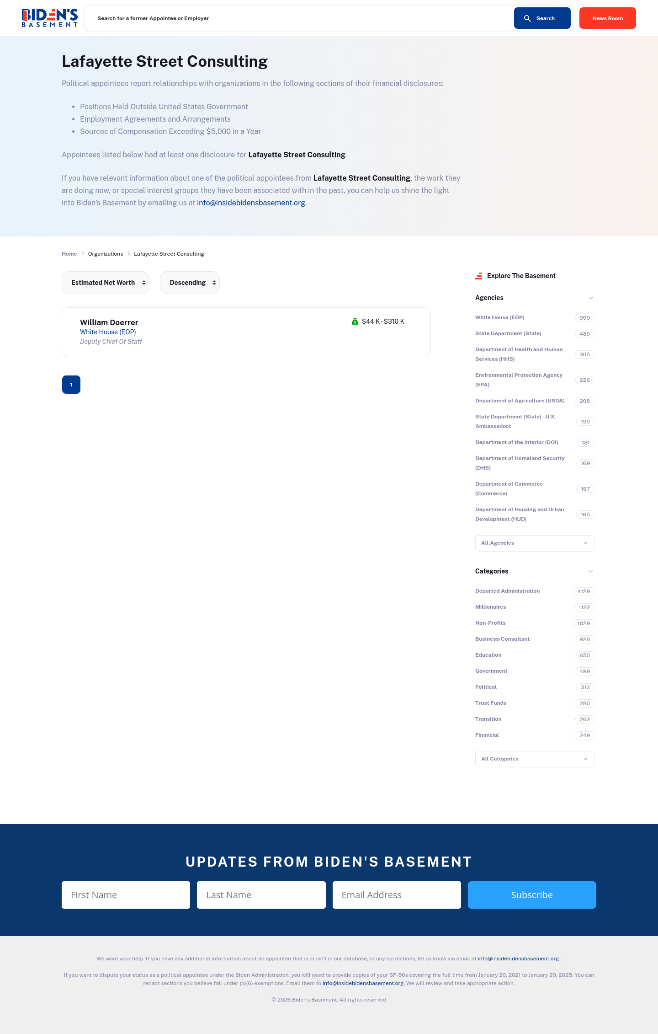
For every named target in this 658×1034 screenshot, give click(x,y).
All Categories (499, 758)
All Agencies (497, 543)
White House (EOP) (108, 332)
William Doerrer (109, 322)
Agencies (489, 297)
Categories (492, 571)
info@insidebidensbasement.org (251, 202)
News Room (608, 18)
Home (69, 254)
